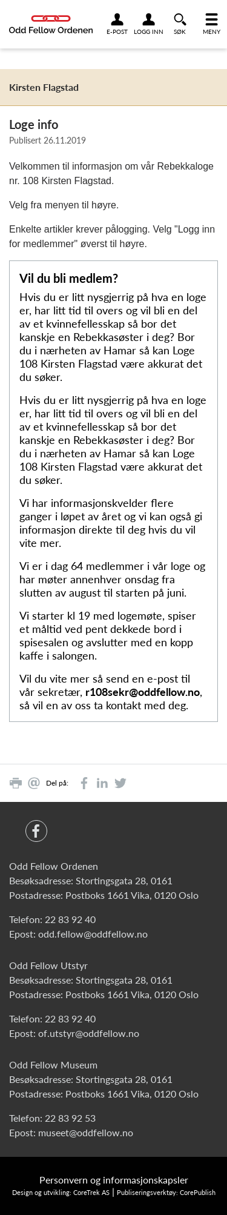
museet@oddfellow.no (85, 1132)
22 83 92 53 (70, 1118)
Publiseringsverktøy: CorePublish (166, 1192)
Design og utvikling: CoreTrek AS (61, 1192)
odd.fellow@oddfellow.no (93, 933)
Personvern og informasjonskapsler (113, 1179)
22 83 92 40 (70, 919)
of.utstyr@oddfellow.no (88, 1033)
